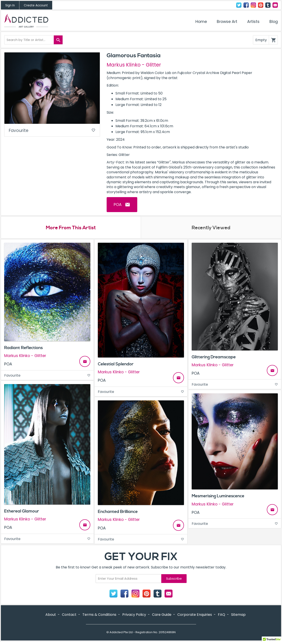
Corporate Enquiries (194, 614)
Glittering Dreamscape (214, 357)
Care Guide (161, 614)
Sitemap (238, 614)
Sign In (10, 5)
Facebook (246, 5)
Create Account (36, 5)
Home (201, 21)
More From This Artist (71, 228)
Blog (273, 21)
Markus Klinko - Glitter (134, 64)
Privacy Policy (134, 614)
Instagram (253, 5)
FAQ (221, 614)
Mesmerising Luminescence (218, 496)
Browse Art (227, 21)
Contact (275, 5)
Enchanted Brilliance (118, 511)
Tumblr (268, 5)
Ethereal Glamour (21, 511)
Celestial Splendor (116, 364)
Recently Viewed (211, 228)
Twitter (238, 5)
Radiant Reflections (23, 347)
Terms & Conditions (99, 614)
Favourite (52, 130)
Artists (253, 21)
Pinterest (260, 5)
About (50, 614)
